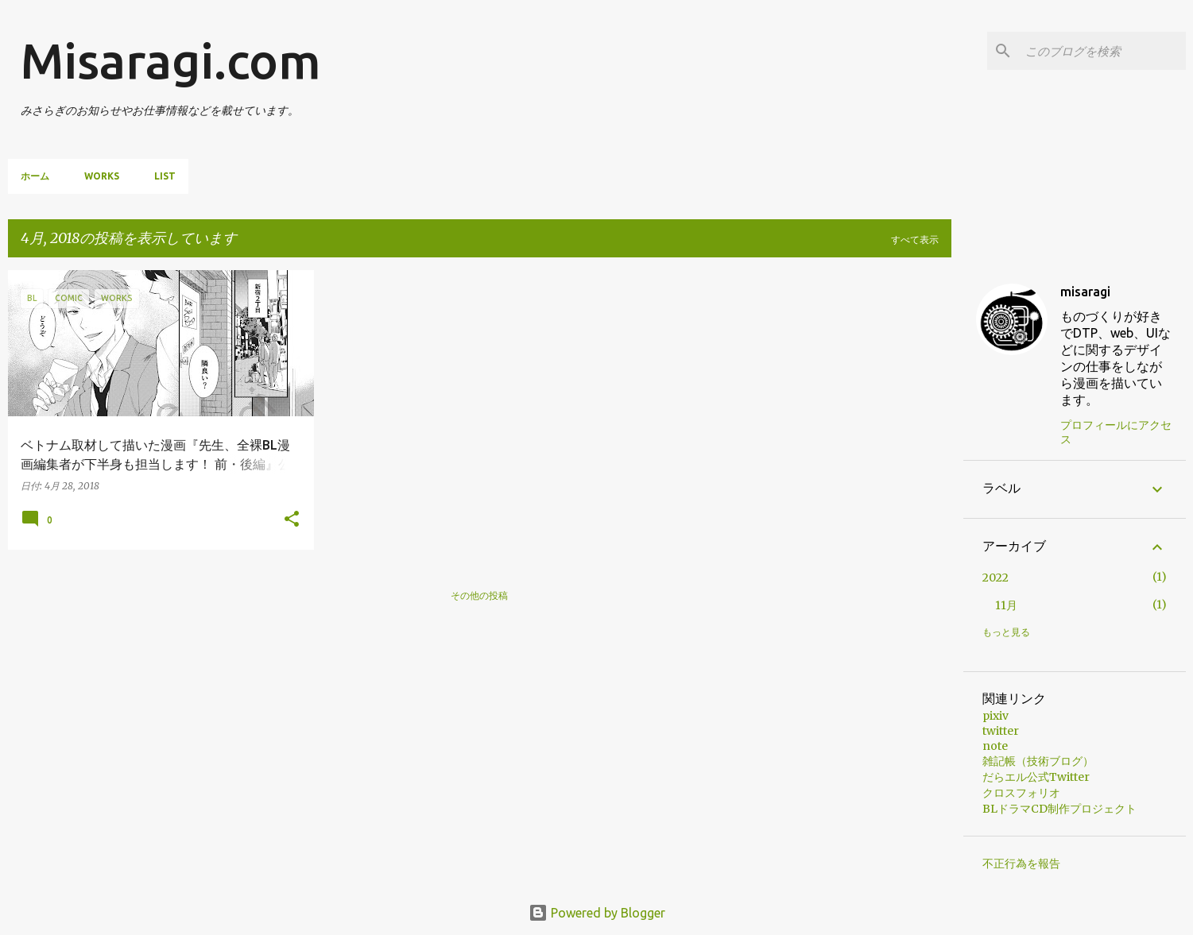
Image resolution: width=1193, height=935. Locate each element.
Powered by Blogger (597, 913)
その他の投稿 (479, 595)
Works (101, 176)
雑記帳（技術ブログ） (1038, 761)
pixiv (995, 716)
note (995, 746)
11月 (1006, 605)
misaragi (1085, 291)
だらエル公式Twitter (1036, 777)
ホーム (35, 176)
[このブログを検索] (1102, 51)
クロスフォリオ (1021, 793)
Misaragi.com (171, 60)
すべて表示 (915, 239)
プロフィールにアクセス (1116, 432)
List (165, 176)
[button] (291, 520)
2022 (995, 577)
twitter (1000, 731)
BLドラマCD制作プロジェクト (1059, 809)
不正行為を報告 (1021, 863)
